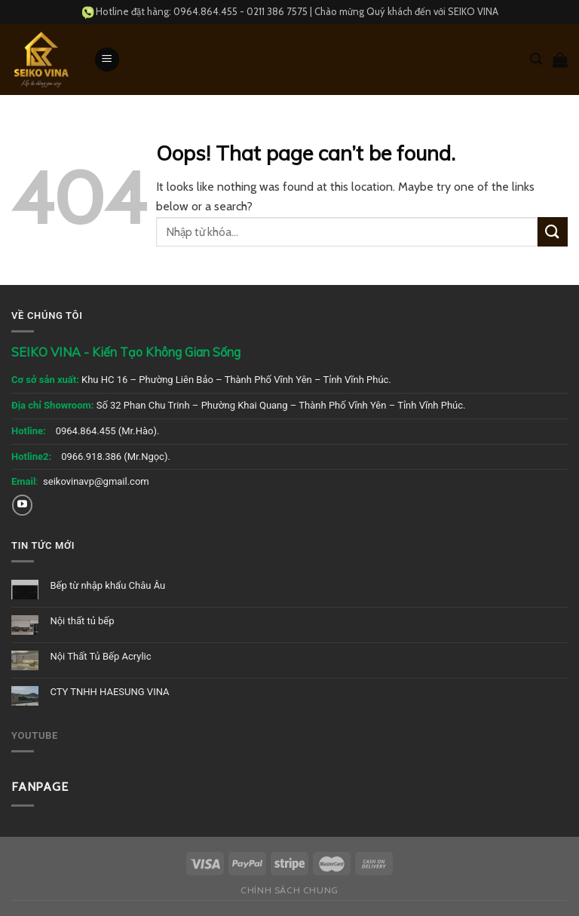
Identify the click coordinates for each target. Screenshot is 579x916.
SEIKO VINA (473, 11)
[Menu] (107, 59)
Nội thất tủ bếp (82, 620)
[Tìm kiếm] (536, 59)
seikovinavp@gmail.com (96, 481)
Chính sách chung (289, 890)
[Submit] (553, 232)
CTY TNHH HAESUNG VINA (109, 691)
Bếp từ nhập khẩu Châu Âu (107, 585)
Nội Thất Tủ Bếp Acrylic (100, 656)
